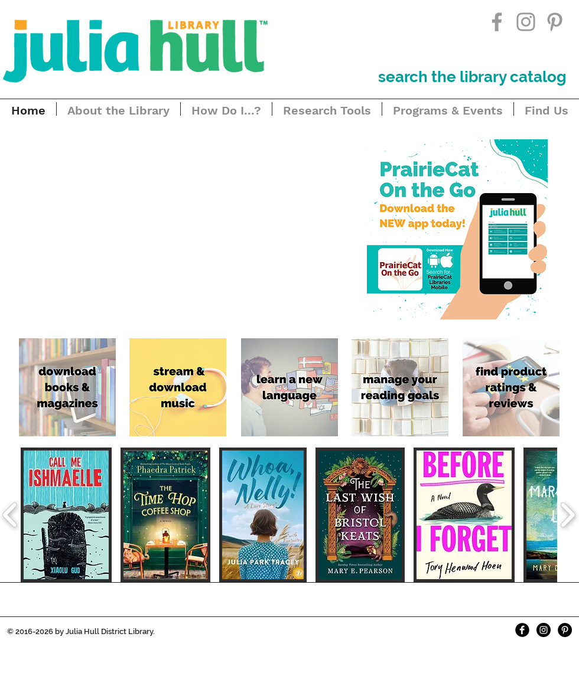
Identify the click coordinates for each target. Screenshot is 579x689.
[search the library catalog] (472, 77)
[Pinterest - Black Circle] (565, 630)
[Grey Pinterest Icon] (554, 21)
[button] (174, 227)
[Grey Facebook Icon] (496, 21)
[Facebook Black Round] (522, 630)
